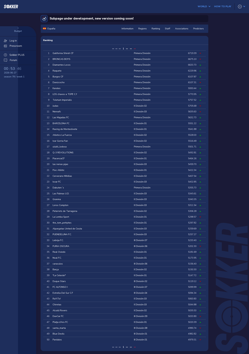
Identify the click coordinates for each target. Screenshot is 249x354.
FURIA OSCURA (61, 246)
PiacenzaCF (59, 158)
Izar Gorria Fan (60, 140)
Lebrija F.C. (58, 240)
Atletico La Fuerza (62, 135)
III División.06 (140, 246)
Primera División (142, 53)
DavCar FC (58, 316)
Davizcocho (59, 82)
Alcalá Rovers (60, 310)
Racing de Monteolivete (65, 129)
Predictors (198, 28)
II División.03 (140, 111)
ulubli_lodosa (60, 146)
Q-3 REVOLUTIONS (63, 152)
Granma (57, 199)
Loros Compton (60, 205)
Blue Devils (58, 333)
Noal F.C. (57, 257)
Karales (56, 88)
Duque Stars (59, 281)
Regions (142, 28)
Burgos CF (58, 76)
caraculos (58, 263)
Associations (181, 28)
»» (127, 48)
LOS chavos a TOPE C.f (65, 94)
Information (127, 28)
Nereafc (57, 111)
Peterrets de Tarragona (65, 211)
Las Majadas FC (61, 117)
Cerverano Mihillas (62, 176)
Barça (56, 269)
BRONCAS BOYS (61, 59)
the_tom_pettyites (62, 222)
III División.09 (140, 316)
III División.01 (140, 333)
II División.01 (140, 123)
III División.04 (140, 292)
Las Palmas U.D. (61, 193)
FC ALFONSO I (60, 287)
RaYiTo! (57, 298)
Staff (167, 28)
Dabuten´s (58, 187)
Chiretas (57, 304)
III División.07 (140, 240)
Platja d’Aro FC (60, 322)
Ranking (156, 28)
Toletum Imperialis (62, 99)
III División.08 (140, 328)
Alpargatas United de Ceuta (67, 228)
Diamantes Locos (61, 64)
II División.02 (140, 105)
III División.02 (140, 281)
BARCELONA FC (61, 123)
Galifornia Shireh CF (63, 53)
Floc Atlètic (58, 170)
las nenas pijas (60, 164)
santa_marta (59, 328)
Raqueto (57, 70)
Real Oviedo (59, 251)
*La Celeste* (59, 275)
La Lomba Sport (61, 216)
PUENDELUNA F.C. (62, 234)
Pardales (57, 339)
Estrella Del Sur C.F (63, 292)
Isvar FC (57, 181)
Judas (55, 105)
